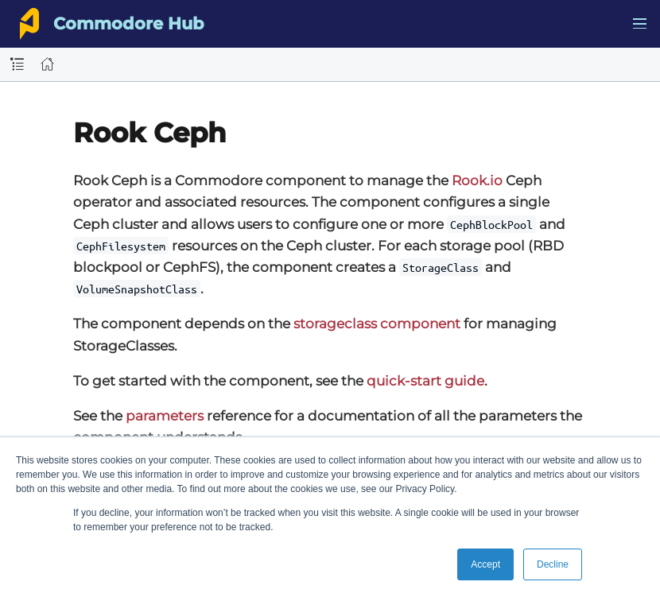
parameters (165, 416)
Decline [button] (553, 564)
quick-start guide (425, 381)
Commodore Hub (128, 23)
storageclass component (376, 324)
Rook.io (477, 180)
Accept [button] (485, 564)
